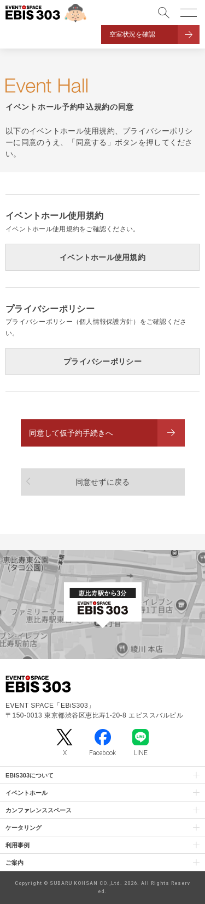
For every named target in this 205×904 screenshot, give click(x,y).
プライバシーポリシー (102, 361)
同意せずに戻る (102, 482)
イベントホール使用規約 (102, 257)
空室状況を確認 (132, 34)
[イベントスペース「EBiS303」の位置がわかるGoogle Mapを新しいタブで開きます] (102, 604)
